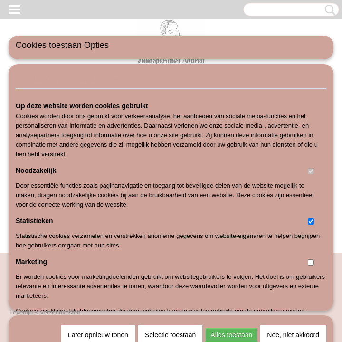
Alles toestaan (231, 205)
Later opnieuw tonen (98, 205)
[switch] (311, 171)
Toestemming (41, 79)
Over (115, 79)
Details (85, 79)
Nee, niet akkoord (293, 205)
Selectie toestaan (170, 205)
